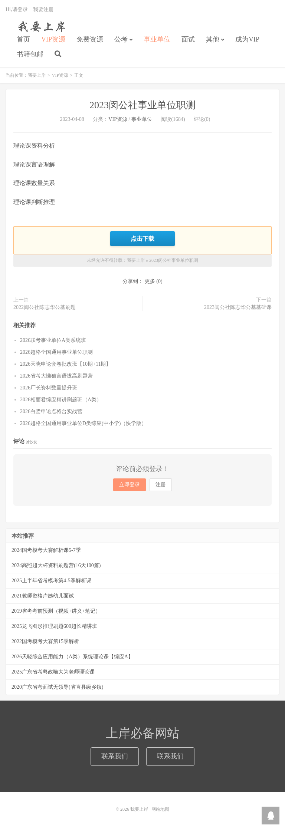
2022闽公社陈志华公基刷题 (44, 307)
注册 (160, 484)
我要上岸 (40, 26)
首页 (23, 39)
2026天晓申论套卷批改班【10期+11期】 (65, 364)
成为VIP (247, 39)
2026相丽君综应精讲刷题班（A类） (61, 399)
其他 (212, 39)
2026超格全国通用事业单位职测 (56, 352)
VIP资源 (53, 39)
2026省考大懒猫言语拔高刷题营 (56, 376)
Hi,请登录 (17, 9)
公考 (121, 39)
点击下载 (142, 238)
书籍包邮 (30, 54)
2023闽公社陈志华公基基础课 (238, 307)
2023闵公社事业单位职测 (142, 105)
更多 (150, 281)
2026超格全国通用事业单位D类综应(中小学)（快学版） (83, 423)
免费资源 (89, 39)
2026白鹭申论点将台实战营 (51, 411)
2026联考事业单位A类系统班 (53, 340)
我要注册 (43, 9)
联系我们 (114, 756)
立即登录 (129, 484)
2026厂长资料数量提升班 (48, 388)
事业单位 (157, 39)
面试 (188, 39)
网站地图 (160, 809)
